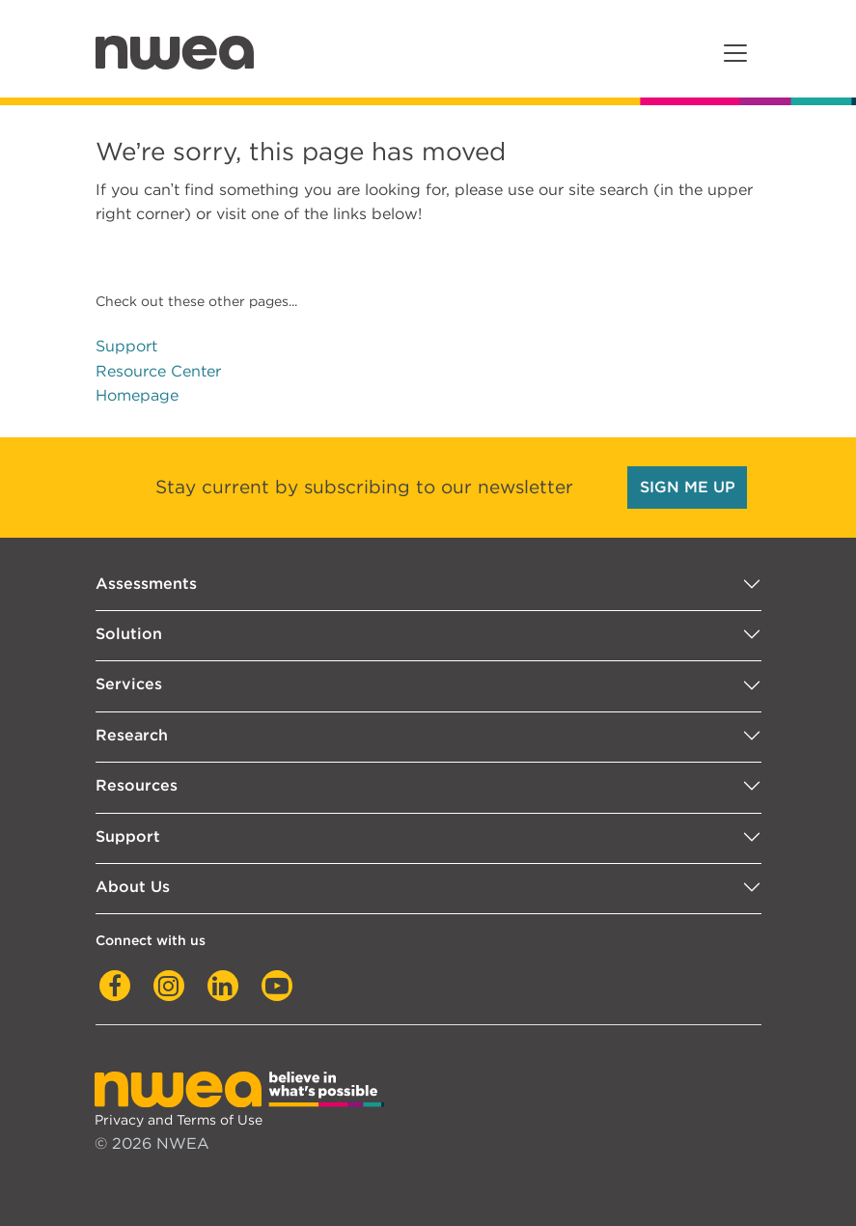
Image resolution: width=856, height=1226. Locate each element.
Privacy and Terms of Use (178, 1119)
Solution (129, 634)
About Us (133, 887)
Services (129, 684)
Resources (137, 785)
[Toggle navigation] (735, 53)
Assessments (146, 583)
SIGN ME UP (687, 487)
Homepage (137, 395)
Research (132, 735)
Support (126, 346)
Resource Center (158, 371)
